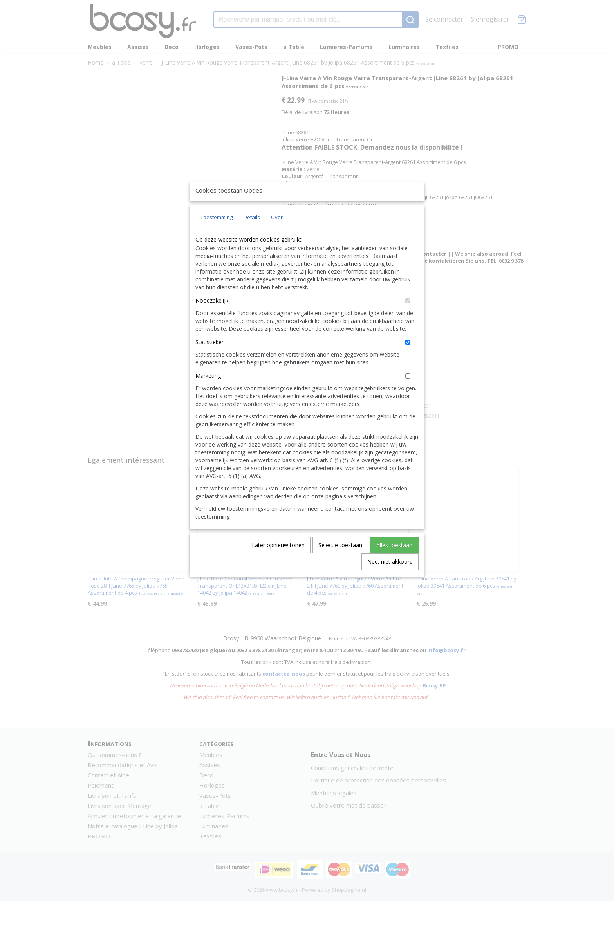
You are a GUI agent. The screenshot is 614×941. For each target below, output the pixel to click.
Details (252, 235)
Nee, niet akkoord (390, 579)
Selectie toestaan (340, 563)
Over (277, 235)
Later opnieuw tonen (278, 563)
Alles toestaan (394, 563)
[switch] (407, 318)
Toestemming (216, 235)
